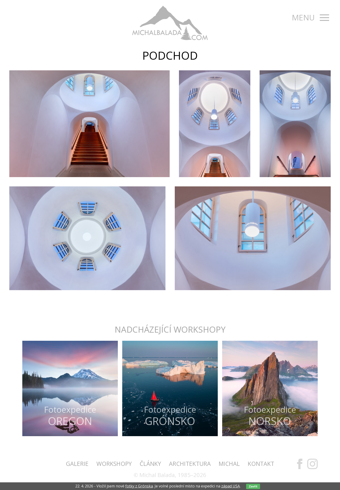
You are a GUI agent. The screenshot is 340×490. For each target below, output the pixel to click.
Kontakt (261, 463)
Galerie (77, 463)
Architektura (190, 463)
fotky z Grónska (139, 486)
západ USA (230, 486)
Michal (229, 463)
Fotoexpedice (70, 415)
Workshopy (114, 463)
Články (150, 463)
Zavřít (253, 486)
